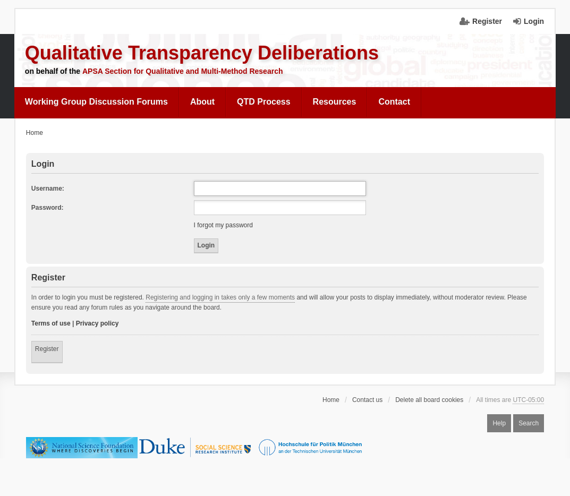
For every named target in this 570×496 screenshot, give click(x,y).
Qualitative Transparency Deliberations (202, 53)
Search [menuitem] (528, 423)
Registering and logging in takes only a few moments (220, 297)
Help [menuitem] (499, 423)
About (202, 101)
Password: (47, 207)
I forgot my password (223, 225)
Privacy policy (97, 323)
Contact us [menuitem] (367, 400)
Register (47, 349)
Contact (394, 101)
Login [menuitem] (534, 21)
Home (330, 400)
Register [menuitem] (487, 21)
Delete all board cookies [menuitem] (429, 400)
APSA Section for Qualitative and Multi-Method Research (182, 71)
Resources (334, 101)
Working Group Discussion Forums (96, 101)
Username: (47, 188)
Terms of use (51, 323)
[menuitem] (96, 102)
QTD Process (263, 101)
